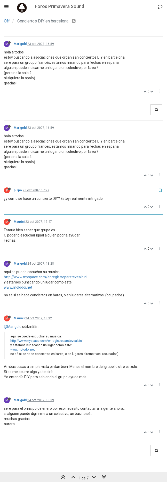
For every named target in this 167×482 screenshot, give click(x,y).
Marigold (20, 44)
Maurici (19, 222)
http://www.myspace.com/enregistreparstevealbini (45, 277)
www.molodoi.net (18, 287)
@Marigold (12, 327)
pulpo (18, 190)
